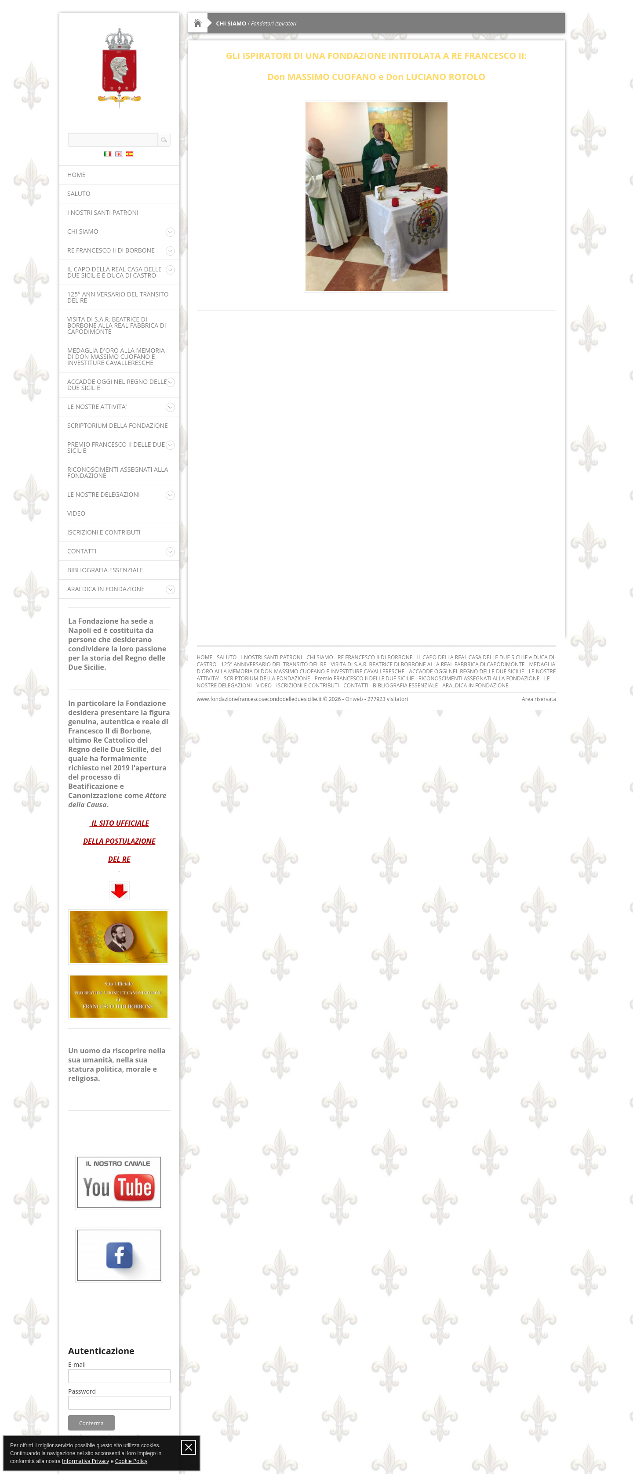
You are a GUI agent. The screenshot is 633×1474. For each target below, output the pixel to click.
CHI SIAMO (82, 231)
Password (82, 1391)
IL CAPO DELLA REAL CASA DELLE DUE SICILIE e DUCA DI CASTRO (114, 272)
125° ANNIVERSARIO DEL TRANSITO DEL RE (118, 297)
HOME (76, 174)
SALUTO (79, 193)
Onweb (354, 699)
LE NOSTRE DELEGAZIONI (103, 494)
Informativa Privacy (85, 1461)
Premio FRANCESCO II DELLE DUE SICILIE (116, 447)
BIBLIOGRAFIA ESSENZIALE (105, 570)
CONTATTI (81, 551)
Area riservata (539, 699)
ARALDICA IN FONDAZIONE (106, 589)
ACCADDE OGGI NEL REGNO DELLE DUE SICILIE (117, 384)
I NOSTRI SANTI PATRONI (102, 212)
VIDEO (76, 513)
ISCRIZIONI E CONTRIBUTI (104, 532)
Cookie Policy (131, 1461)
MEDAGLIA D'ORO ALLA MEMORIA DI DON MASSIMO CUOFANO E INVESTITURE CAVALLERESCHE (116, 356)
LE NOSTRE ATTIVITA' (97, 406)
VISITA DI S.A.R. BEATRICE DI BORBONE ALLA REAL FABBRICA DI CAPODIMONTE (116, 325)
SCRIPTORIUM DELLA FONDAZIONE (117, 425)
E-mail (77, 1365)
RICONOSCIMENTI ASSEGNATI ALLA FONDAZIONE (117, 472)
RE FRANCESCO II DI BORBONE (111, 250)
